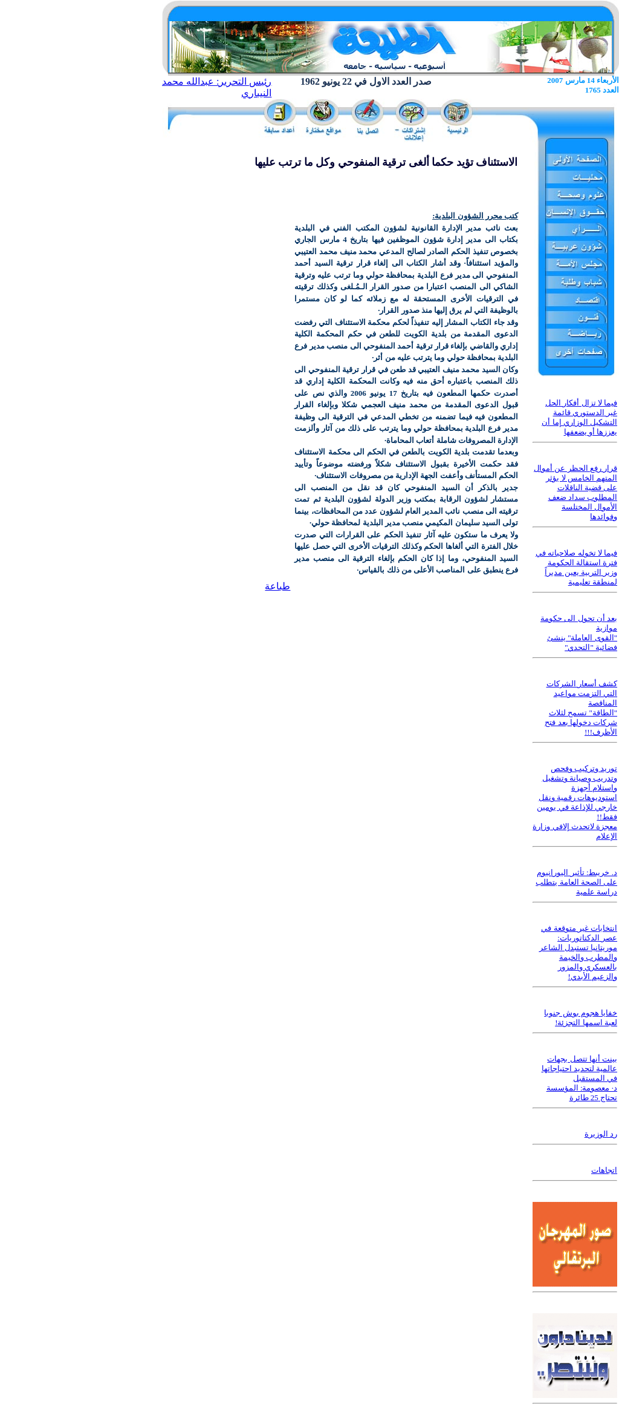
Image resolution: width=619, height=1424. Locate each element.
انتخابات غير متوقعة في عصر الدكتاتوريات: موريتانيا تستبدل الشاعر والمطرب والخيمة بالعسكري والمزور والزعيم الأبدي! (578, 952)
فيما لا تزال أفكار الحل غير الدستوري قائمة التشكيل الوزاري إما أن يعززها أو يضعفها (579, 417)
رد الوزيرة (601, 1133)
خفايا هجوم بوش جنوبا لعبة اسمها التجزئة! (580, 1017)
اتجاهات (604, 1170)
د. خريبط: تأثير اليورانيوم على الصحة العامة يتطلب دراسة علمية (576, 882)
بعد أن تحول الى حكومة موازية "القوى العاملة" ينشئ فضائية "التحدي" (578, 633)
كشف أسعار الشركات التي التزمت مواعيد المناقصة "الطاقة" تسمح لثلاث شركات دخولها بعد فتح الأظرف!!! (581, 708)
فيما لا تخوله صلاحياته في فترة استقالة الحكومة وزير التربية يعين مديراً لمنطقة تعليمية (576, 567)
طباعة (277, 586)
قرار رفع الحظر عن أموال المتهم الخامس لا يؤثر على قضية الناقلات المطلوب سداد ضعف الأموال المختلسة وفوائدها (575, 492)
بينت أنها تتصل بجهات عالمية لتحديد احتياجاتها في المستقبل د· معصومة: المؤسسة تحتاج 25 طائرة (580, 1078)
